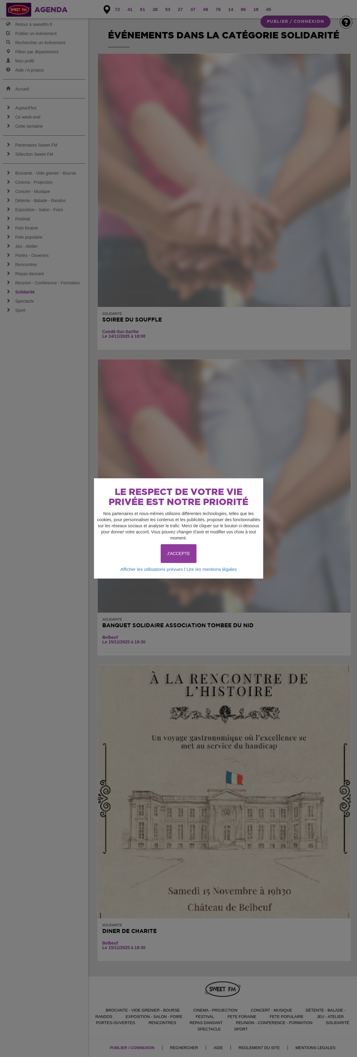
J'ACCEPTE (178, 553)
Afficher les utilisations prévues (151, 569)
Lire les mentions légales (212, 569)
